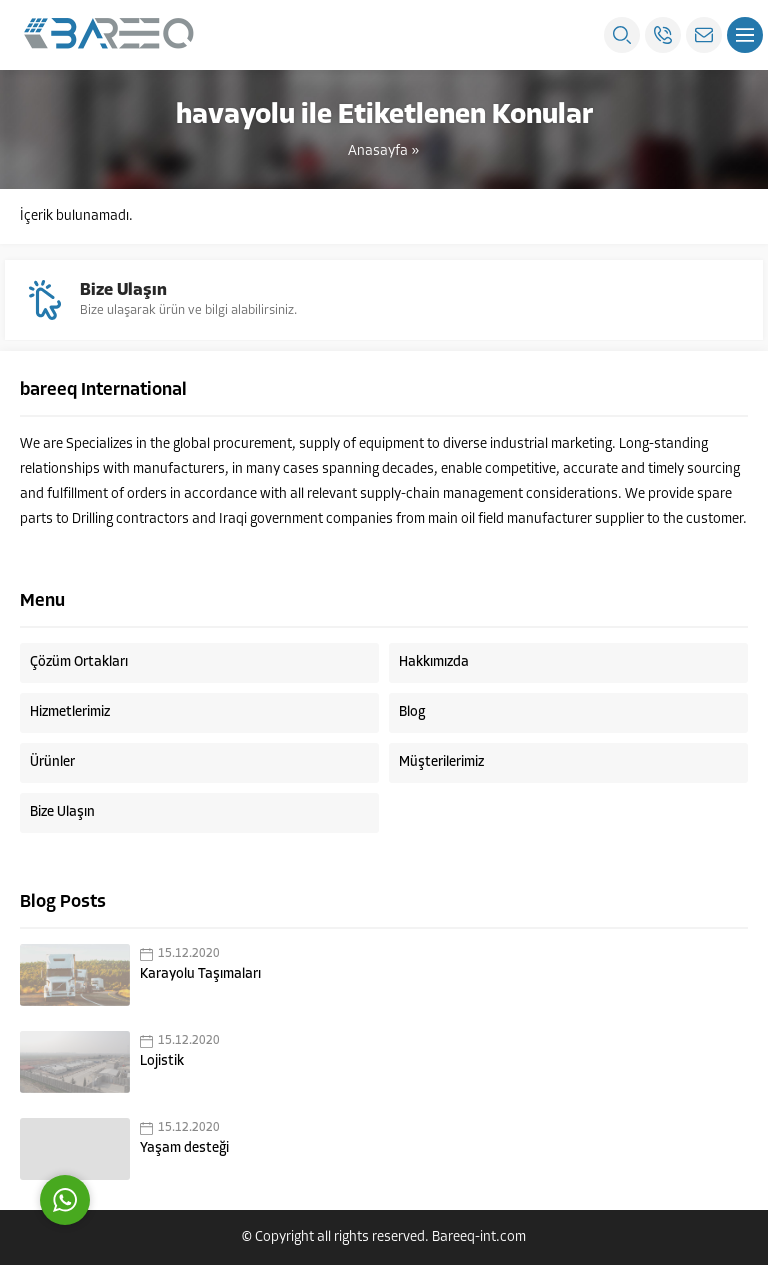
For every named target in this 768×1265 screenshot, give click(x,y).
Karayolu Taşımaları (200, 974)
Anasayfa (378, 151)
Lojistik (162, 1061)
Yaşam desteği (184, 1148)
